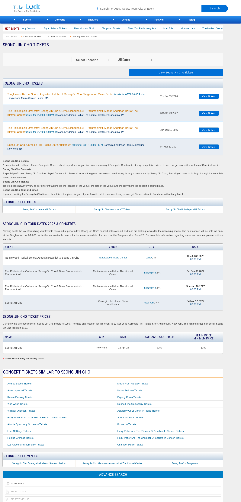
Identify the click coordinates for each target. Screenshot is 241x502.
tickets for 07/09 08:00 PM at (76, 96)
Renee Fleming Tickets (19, 397)
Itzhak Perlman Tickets (129, 390)
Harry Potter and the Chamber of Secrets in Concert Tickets (150, 437)
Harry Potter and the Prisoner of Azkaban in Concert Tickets (150, 431)
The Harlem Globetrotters (220, 28)
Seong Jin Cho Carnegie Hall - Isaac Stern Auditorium (39, 463)
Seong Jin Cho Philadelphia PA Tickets (185, 209)
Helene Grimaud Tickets (20, 437)
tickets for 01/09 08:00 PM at (72, 112)
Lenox (149, 257)
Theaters (93, 19)
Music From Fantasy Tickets (132, 383)
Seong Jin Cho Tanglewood (185, 463)
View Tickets (209, 96)
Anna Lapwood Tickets (19, 390)
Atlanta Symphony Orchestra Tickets (27, 424)
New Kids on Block (88, 28)
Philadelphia (149, 272)
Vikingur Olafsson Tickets (21, 410)
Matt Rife (172, 28)
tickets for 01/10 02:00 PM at (72, 129)
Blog (192, 19)
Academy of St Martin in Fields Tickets (138, 410)
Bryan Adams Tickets (59, 28)
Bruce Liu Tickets (126, 424)
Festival (159, 19)
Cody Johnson (32, 28)
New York (149, 302)
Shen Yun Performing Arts (146, 28)
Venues (126, 19)
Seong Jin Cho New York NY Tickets (112, 209)
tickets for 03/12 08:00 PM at (75, 146)
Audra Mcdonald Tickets (130, 417)
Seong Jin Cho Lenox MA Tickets (39, 209)
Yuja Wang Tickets (17, 404)
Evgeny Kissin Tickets (129, 397)
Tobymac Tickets (115, 28)
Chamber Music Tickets (130, 444)
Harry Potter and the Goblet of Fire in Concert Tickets (37, 417)
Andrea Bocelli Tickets (19, 383)
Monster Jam (192, 28)
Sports (27, 19)
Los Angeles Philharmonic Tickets (25, 444)
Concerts (60, 19)
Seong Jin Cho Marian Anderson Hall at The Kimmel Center (112, 463)
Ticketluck (50, 8)
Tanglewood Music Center (113, 257)
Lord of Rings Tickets (19, 431)
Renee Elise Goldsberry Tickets (134, 404)
